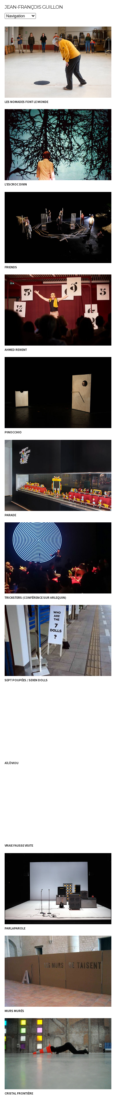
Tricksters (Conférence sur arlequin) (35, 598)
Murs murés (14, 1011)
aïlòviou (12, 763)
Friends (11, 267)
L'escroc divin (16, 184)
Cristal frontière (19, 1093)
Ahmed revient (16, 350)
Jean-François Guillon (34, 7)
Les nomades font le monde (26, 102)
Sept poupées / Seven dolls (26, 680)
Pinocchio (13, 432)
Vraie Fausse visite (19, 846)
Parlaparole (15, 928)
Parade (10, 515)
